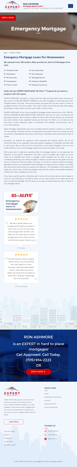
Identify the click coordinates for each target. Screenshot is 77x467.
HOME (47, 393)
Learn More (13, 422)
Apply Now (37, 371)
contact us (8, 438)
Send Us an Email (53, 431)
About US (7, 435)
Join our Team (9, 431)
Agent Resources (51, 407)
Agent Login (8, 441)
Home (5, 52)
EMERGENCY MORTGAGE (53, 397)
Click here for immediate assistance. (52, 461)
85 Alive (48, 400)
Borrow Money (50, 404)
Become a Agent (10, 445)
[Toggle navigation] (70, 6)
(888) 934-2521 (52, 438)
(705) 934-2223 (52, 435)
